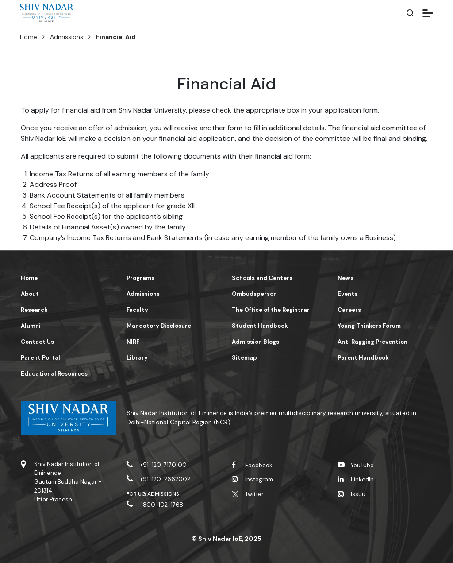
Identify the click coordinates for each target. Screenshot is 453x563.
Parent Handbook (363, 357)
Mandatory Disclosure (159, 326)
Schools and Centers (262, 278)
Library (137, 357)
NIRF (133, 342)
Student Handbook (260, 326)
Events (347, 294)
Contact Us (37, 342)
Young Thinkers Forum (369, 326)
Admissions (66, 37)
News (345, 278)
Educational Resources (54, 373)
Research (34, 310)
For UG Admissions (153, 493)
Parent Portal (40, 357)
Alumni (31, 326)
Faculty (137, 310)
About (30, 294)
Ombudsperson (254, 294)
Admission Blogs (255, 342)
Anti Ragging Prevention (372, 342)
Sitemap (244, 357)
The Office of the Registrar (271, 310)
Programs (140, 278)
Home (28, 37)
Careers (349, 310)
